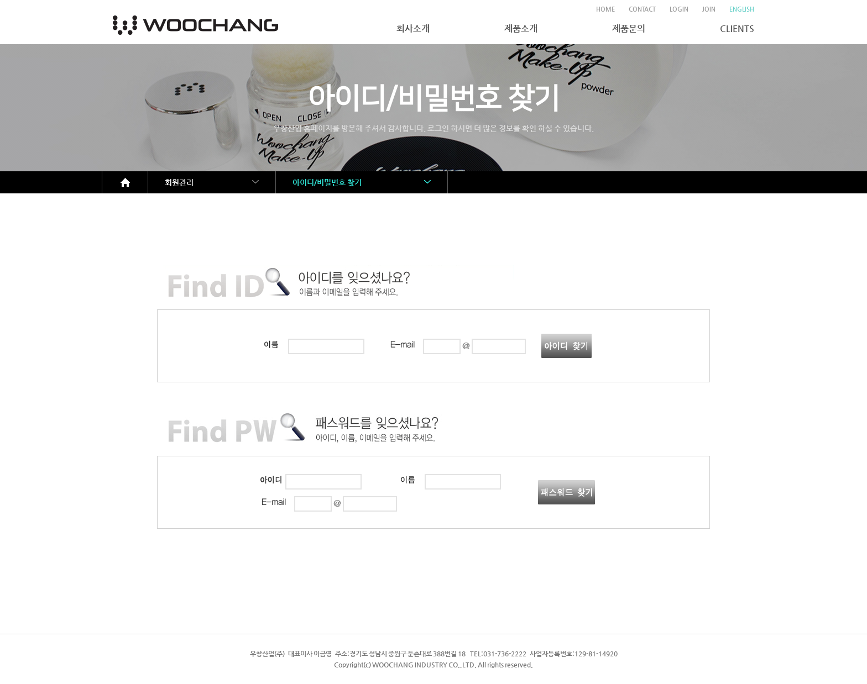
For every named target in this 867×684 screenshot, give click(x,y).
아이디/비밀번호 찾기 (327, 182)
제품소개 (520, 28)
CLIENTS (737, 28)
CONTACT (642, 9)
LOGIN (679, 9)
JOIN (708, 9)
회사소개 (413, 28)
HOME (605, 9)
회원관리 (179, 182)
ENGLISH (741, 9)
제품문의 (628, 28)
